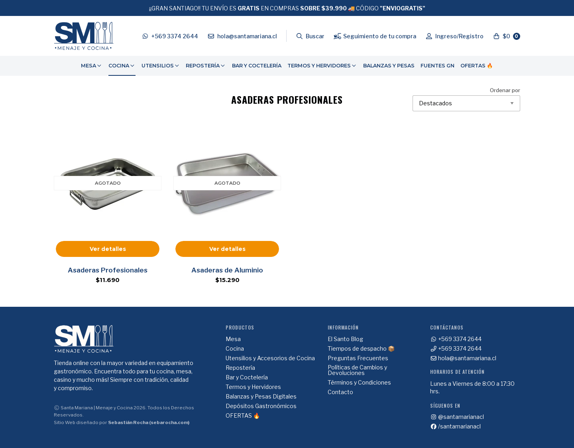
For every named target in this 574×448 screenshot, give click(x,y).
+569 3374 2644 (456, 339)
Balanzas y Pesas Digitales (261, 396)
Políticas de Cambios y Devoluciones (357, 370)
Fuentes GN (437, 66)
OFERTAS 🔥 (476, 66)
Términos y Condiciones (359, 382)
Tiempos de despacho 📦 (361, 348)
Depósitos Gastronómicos (261, 406)
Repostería (206, 66)
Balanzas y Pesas (389, 66)
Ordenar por (466, 99)
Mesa (91, 66)
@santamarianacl (457, 417)
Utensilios (161, 66)
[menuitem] (92, 66)
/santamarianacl (455, 426)
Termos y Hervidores (322, 66)
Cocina (122, 66)
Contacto (340, 392)
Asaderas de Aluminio (227, 270)
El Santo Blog (345, 339)
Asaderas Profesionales (107, 270)
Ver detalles (108, 249)
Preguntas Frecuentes (358, 358)
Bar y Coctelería (256, 66)
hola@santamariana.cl (463, 358)
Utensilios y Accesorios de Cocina (270, 358)
